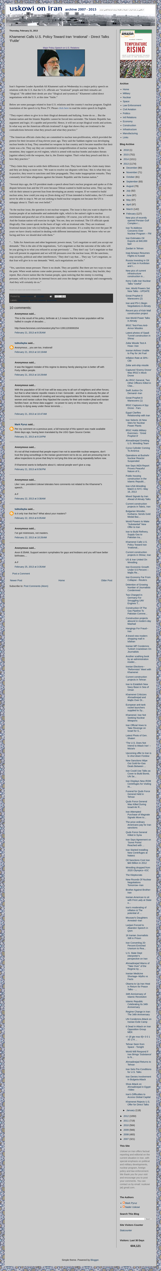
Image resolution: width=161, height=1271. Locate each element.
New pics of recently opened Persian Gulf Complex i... (137, 220)
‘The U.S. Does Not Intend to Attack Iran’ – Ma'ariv (138, 746)
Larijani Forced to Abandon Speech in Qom (137, 928)
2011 (126, 1120)
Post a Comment (21, 573)
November (132, 172)
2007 (126, 1139)
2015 (126, 154)
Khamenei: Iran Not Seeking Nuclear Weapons (136, 718)
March (130, 209)
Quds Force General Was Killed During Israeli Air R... (136, 804)
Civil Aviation (129, 109)
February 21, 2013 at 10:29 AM (31, 374)
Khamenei (52, 300)
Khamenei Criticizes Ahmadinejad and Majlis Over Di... (136, 697)
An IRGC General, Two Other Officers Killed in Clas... (138, 383)
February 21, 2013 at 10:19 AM (31, 352)
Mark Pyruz (21, 424)
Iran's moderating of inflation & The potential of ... (136, 910)
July (128, 190)
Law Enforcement (132, 105)
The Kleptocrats (134, 875)
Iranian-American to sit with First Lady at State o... (138, 900)
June (129, 195)
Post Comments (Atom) (36, 586)
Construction (129, 125)
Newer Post (16, 580)
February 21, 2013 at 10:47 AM (31, 414)
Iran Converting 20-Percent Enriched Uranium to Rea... (136, 945)
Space (126, 101)
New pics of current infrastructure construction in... (136, 273)
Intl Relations (129, 117)
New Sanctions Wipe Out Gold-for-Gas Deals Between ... (136, 763)
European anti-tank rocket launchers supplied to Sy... (136, 707)
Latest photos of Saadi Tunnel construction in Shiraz (138, 336)
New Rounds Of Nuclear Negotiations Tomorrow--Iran (138, 882)
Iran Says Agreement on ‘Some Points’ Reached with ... (138, 842)
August (130, 186)
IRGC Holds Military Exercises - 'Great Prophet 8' (136, 433)
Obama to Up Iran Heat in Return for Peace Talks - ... (138, 986)
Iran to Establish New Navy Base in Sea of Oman (137, 687)
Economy (128, 121)
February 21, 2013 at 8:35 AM (30, 332)
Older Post (106, 580)
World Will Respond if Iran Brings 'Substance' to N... (138, 1054)
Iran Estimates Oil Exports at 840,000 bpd (136, 241)
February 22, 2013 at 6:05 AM (30, 518)
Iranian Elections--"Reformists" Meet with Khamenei (138, 669)
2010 (126, 1125)
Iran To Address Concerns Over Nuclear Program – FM (138, 231)
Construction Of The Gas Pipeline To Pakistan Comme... (136, 611)
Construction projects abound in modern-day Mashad (138, 621)
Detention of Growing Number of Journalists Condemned (138, 587)
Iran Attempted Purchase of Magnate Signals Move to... (138, 814)
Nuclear (127, 97)
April (129, 204)
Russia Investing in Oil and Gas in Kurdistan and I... (137, 263)
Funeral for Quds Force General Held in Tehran (138, 794)
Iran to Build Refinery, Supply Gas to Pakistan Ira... (137, 534)
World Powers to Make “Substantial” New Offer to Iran (137, 524)
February (131, 213)
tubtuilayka (21, 343)
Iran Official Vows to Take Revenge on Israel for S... (136, 728)
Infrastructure (130, 129)
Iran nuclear (23, 300)
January (130, 1110)
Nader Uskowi (132, 1207)
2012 (126, 1116)
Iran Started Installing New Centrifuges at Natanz (137, 853)
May (128, 200)
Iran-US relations (38, 300)
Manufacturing (130, 133)
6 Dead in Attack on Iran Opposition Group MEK (138, 1029)
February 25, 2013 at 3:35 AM (30, 566)
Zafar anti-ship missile (137, 365)
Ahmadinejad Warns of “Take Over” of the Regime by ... (137, 966)
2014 (126, 159)
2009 (126, 1130)
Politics (126, 113)
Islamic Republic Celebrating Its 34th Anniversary (137, 1004)
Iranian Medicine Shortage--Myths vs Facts (137, 976)
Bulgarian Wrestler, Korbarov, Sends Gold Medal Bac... (138, 514)
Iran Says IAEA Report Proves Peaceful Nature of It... (137, 468)
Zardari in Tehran (134, 248)
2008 (126, 1134)
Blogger (95, 1260)
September (132, 181)
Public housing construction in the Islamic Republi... (136, 479)
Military (126, 93)
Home (62, 580)
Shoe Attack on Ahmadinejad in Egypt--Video (138, 1087)
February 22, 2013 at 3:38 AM (30, 498)
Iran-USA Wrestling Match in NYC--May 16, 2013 (137, 489)
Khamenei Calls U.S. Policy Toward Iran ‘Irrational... (136, 545)
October (130, 177)
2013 (126, 163)
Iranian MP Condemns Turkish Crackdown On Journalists (138, 649)
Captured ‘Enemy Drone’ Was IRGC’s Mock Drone (138, 373)
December (132, 167)
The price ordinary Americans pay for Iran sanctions (138, 825)
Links (125, 137)
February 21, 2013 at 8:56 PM (30, 469)
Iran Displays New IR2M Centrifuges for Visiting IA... (138, 784)
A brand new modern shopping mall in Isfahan (136, 639)
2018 (126, 150)
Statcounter (126, 1230)
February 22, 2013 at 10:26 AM (31, 537)
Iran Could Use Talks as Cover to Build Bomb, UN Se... (138, 773)
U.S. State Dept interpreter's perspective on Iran (136, 956)
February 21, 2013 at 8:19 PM (30, 436)
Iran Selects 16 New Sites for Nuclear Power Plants (136, 423)
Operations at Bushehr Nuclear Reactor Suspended (137, 458)
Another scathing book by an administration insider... (137, 659)
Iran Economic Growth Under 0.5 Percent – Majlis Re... (137, 570)
